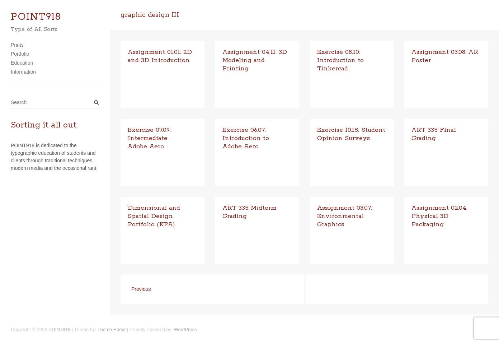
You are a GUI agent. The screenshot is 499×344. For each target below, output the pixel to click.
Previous (141, 289)
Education (22, 63)
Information (23, 72)
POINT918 (36, 17)
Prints (17, 45)
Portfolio (20, 54)
